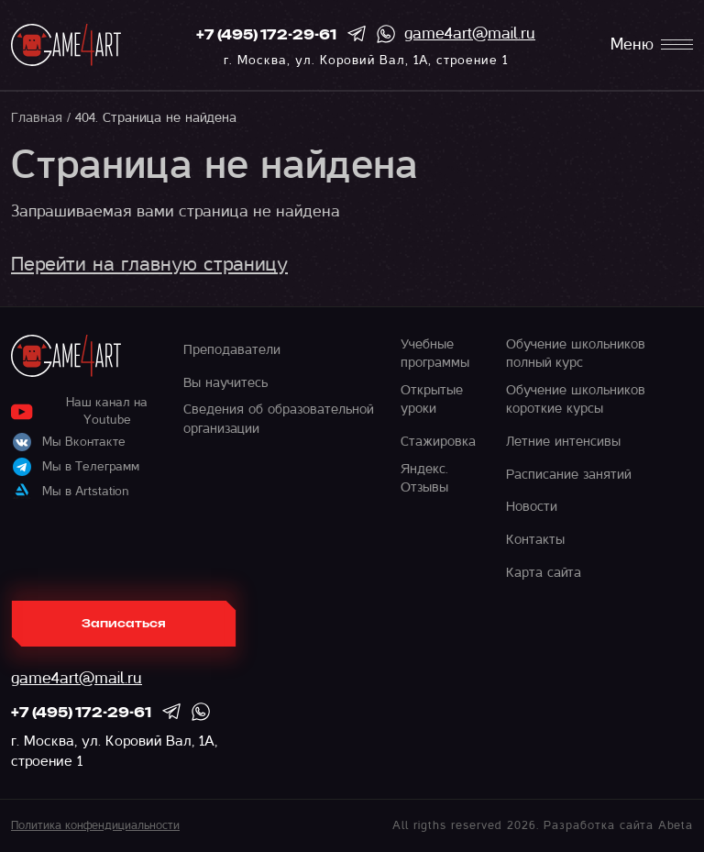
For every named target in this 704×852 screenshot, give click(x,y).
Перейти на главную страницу (149, 264)
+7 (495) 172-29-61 (266, 35)
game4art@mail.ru (469, 33)
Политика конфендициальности (95, 825)
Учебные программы (435, 353)
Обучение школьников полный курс (575, 353)
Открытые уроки (432, 398)
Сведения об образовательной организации (278, 418)
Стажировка (438, 441)
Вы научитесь (225, 382)
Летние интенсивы (563, 441)
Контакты (535, 539)
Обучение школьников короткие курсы (575, 398)
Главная (36, 117)
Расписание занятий (568, 474)
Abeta (675, 825)
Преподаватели (231, 349)
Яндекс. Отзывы (424, 477)
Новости (531, 506)
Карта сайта (543, 572)
